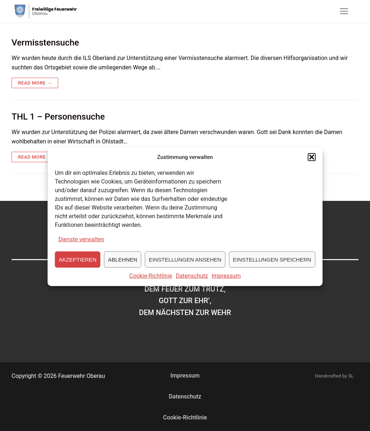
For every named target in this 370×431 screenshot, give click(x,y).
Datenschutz (192, 281)
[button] (311, 163)
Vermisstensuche (45, 43)
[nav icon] (344, 11)
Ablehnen (122, 265)
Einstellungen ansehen (185, 265)
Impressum (226, 281)
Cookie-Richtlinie (150, 281)
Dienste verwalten (81, 245)
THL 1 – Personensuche (58, 117)
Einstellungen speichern (272, 265)
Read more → (35, 83)
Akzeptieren (77, 265)
